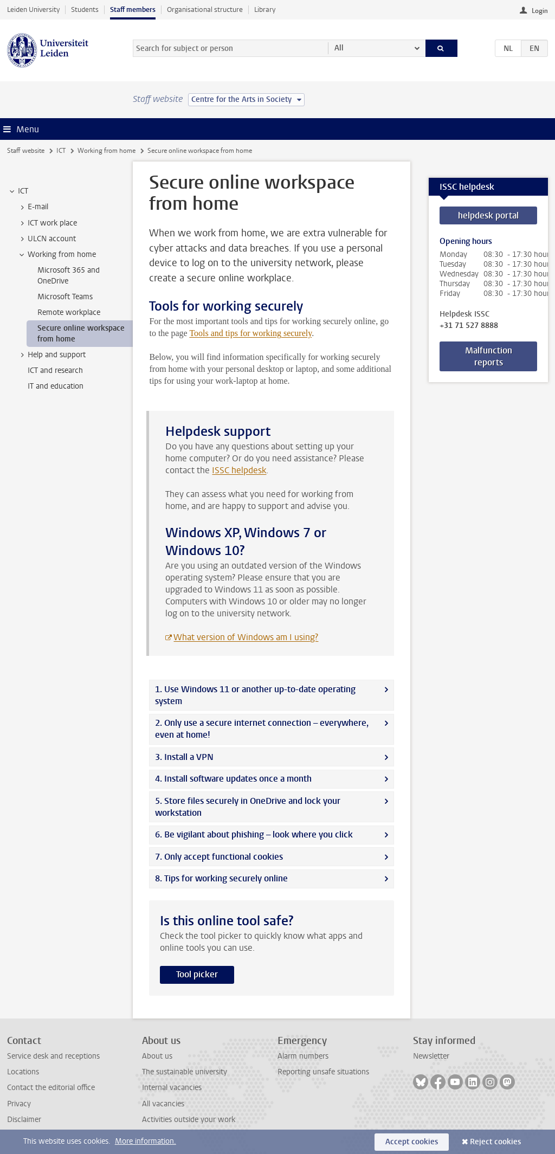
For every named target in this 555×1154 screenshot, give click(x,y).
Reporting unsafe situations (323, 1072)
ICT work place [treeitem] (47, 223)
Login (540, 11)
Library (264, 9)
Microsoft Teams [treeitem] (65, 297)
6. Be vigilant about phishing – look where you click (254, 834)
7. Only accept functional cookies (219, 856)
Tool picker (197, 974)
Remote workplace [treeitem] (68, 312)
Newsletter (431, 1056)
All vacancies (163, 1104)
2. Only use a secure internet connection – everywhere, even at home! (262, 728)
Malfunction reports (488, 356)
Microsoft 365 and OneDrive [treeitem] (68, 275)
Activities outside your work (188, 1119)
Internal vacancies (172, 1087)
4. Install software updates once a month (233, 778)
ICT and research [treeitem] (55, 370)
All (339, 48)
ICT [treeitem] (18, 191)
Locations (23, 1072)
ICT (61, 150)
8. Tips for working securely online (221, 878)
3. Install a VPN (184, 757)
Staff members (133, 9)
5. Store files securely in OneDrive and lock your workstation (247, 806)
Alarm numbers (303, 1056)
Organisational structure (205, 9)
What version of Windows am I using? (245, 637)
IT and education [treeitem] (55, 386)
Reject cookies (495, 1142)
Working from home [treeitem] (56, 254)
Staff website (25, 150)
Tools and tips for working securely (250, 333)
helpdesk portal (488, 215)
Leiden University (33, 9)
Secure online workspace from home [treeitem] (81, 333)
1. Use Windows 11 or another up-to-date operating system (255, 695)
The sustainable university (184, 1072)
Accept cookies (411, 1142)
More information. (145, 1141)
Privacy (19, 1104)
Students (85, 9)
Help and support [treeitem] (51, 355)
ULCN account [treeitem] (46, 239)
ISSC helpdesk (239, 470)
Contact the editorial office (51, 1087)
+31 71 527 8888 (469, 326)
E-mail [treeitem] (32, 207)
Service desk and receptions (53, 1056)
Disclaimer (24, 1119)
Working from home (106, 150)
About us (157, 1056)
